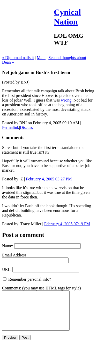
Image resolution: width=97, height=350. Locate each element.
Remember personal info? (27, 279)
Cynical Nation (67, 16)
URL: (6, 269)
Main (41, 57)
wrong (66, 100)
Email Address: (14, 255)
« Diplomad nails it (18, 57)
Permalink (10, 127)
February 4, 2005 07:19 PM (67, 224)
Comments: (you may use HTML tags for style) (41, 288)
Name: (7, 246)
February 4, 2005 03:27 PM (49, 179)
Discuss (26, 127)
